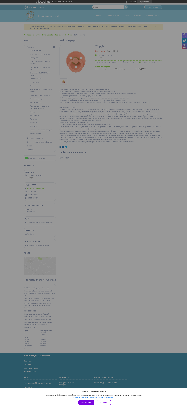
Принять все (86, 402)
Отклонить (104, 402)
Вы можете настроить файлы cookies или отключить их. (92, 397)
